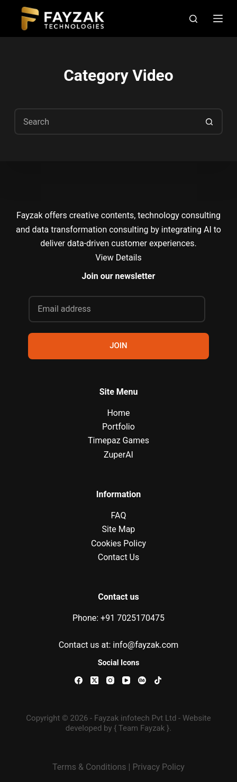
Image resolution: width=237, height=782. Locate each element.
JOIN (118, 345)
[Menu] (218, 18)
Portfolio (118, 427)
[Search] (193, 19)
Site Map (118, 529)
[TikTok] (158, 680)
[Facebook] (79, 680)
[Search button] (209, 121)
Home (118, 413)
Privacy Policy (158, 767)
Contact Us (119, 557)
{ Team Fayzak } (141, 728)
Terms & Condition (87, 767)
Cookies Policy (118, 543)
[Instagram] (110, 680)
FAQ (118, 515)
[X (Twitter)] (94, 680)
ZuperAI (118, 455)
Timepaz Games (118, 440)
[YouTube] (126, 680)
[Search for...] (105, 121)
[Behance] (142, 680)
